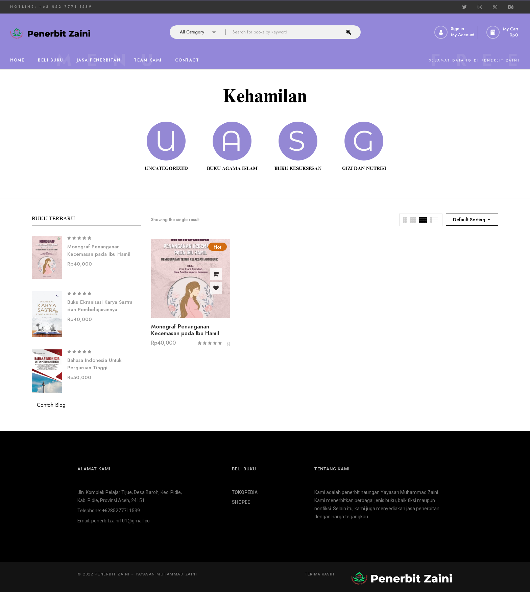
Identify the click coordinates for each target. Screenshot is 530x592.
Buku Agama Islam (232, 168)
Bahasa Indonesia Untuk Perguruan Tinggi (94, 364)
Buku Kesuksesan (297, 168)
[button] (503, 32)
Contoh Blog (51, 405)
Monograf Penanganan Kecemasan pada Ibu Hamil (98, 250)
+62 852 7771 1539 (65, 6)
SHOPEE (241, 502)
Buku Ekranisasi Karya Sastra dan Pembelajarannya (99, 306)
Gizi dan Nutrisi (364, 168)
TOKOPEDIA (245, 492)
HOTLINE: (23, 6)
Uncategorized (166, 168)
